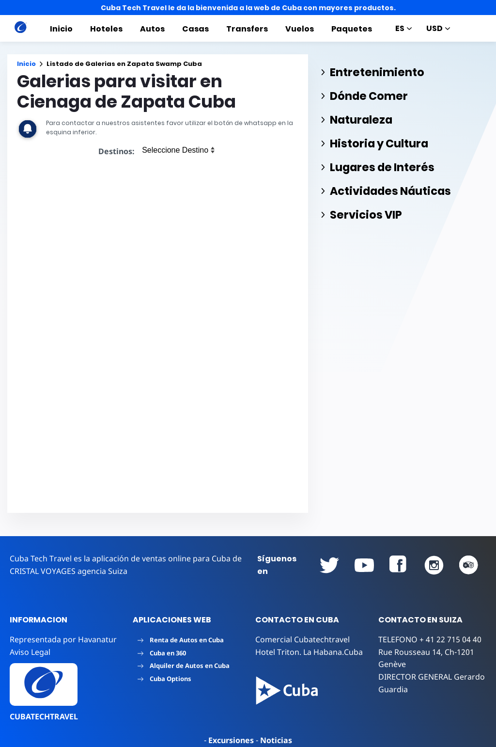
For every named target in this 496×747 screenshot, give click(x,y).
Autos (152, 28)
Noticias (276, 740)
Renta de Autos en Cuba (181, 640)
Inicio (61, 28)
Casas (195, 28)
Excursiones (231, 740)
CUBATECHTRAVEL (44, 716)
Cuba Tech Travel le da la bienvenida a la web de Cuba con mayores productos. (248, 7)
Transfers (247, 28)
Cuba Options (164, 678)
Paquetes (351, 28)
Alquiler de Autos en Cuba (184, 665)
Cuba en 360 (162, 653)
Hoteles (106, 28)
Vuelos (299, 28)
